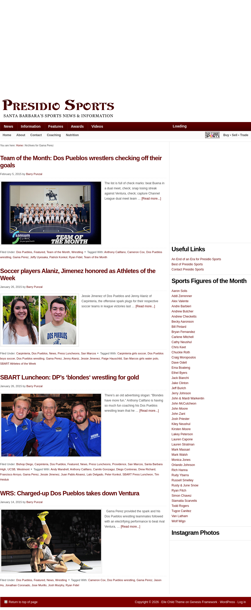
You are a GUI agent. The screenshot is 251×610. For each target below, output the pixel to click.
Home (7, 135)
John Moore (180, 408)
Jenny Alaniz (71, 358)
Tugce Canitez (181, 511)
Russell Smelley (182, 480)
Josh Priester (181, 419)
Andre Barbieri (181, 306)
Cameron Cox (136, 252)
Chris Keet (179, 347)
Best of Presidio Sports (187, 264)
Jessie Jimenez (90, 358)
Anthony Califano (115, 252)
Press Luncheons (69, 353)
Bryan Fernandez (183, 332)
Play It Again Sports (212, 136)
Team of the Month (58, 252)
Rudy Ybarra (180, 475)
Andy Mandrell (60, 469)
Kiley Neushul (181, 424)
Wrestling (77, 252)
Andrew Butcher (182, 311)
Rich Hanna (180, 470)
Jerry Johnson (181, 393)
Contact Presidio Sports (188, 269)
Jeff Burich (179, 388)
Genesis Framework (203, 602)
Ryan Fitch (179, 490)
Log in (241, 602)
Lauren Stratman (183, 444)
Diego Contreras (126, 469)
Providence (119, 464)
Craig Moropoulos (184, 357)
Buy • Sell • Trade (235, 135)
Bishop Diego (24, 464)
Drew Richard (146, 469)
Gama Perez (21, 257)
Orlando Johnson (183, 465)
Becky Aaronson (183, 321)
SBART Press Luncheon (138, 474)
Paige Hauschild (112, 358)
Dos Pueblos (24, 252)
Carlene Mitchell (183, 337)
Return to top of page (23, 602)
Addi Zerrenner (182, 296)
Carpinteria (23, 353)
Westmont (23, 469)
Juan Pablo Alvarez (73, 474)
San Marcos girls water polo (140, 358)
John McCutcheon (184, 403)
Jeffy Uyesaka (39, 257)
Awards (75, 127)
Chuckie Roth (181, 352)
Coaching (54, 135)
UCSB (11, 469)
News (6, 127)
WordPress (227, 602)
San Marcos (88, 353)
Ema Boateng (181, 367)
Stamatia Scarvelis (184, 501)
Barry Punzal (34, 286)
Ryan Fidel (75, 257)
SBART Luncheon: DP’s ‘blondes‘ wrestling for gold (69, 377)
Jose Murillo (39, 585)
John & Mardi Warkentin (188, 398)
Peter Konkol (113, 474)
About (19, 136)
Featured (39, 252)
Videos (97, 126)
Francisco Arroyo (10, 474)
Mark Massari (181, 449)
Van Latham (180, 516)
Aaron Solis (179, 291)
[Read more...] (151, 198)
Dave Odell (179, 362)
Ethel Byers (179, 373)
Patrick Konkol (58, 257)
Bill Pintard (179, 327)
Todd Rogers (180, 506)
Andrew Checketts (184, 316)
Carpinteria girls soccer (131, 353)
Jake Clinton (180, 383)
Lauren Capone (182, 439)
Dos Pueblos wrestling (31, 358)
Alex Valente (180, 301)
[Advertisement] (48, 48)
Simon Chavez (182, 495)
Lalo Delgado (95, 474)
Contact (36, 135)
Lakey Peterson (182, 434)
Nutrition (72, 135)
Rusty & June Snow (185, 485)
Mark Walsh (180, 454)
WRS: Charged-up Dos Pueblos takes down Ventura (69, 493)
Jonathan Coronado (17, 585)
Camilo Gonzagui (104, 469)
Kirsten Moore (181, 429)
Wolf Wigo (178, 521)
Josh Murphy (56, 585)
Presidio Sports (125, 109)
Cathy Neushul (182, 342)
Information (29, 127)
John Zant (178, 414)
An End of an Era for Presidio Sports (196, 259)
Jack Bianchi (180, 378)
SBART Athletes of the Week (18, 363)
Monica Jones (181, 460)
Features (54, 127)
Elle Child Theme (173, 602)
